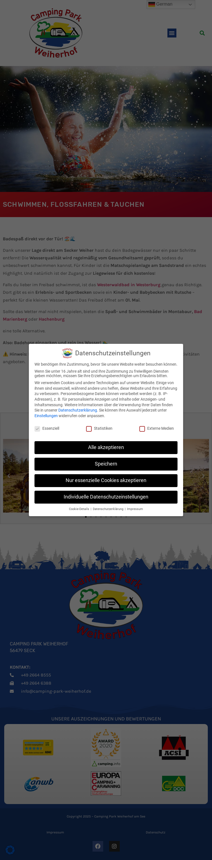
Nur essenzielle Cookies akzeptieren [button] (106, 480)
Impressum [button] (135, 509)
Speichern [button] (106, 464)
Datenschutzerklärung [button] (108, 509)
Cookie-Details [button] (79, 509)
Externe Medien (156, 428)
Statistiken (99, 428)
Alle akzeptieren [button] (106, 447)
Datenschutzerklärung (77, 410)
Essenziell (46, 428)
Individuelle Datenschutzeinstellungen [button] (106, 497)
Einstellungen (46, 415)
